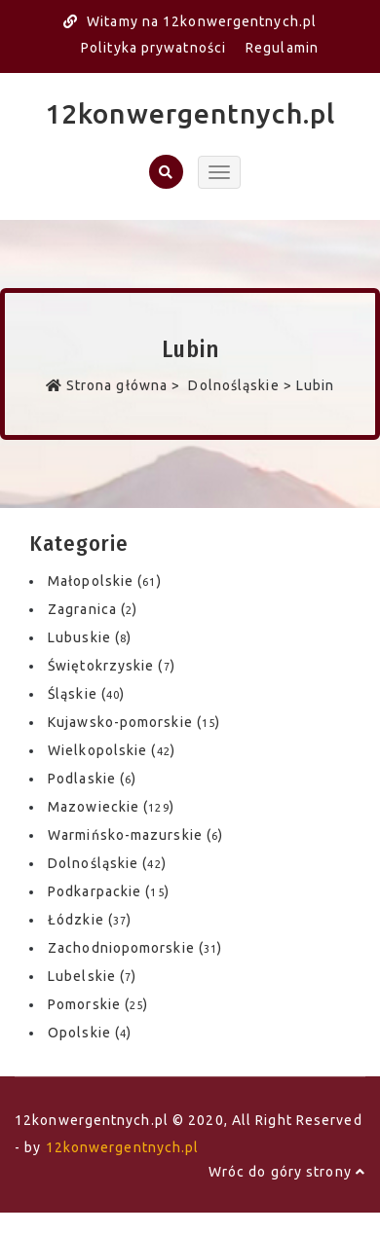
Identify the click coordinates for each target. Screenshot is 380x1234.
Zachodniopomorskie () (135, 948)
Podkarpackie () (109, 891)
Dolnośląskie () (107, 863)
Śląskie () (86, 694)
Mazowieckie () (111, 807)
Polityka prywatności (153, 47)
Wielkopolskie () (111, 750)
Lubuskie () (90, 637)
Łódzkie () (90, 919)
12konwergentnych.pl (190, 113)
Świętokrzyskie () (111, 665)
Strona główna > (115, 385)
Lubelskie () (92, 976)
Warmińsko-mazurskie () (135, 835)
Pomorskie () (98, 1004)
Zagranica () (92, 609)
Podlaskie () (92, 778)
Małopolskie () (105, 581)
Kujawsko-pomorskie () (134, 722)
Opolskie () (90, 1032)
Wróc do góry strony (287, 1172)
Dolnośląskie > (240, 385)
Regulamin (282, 47)
